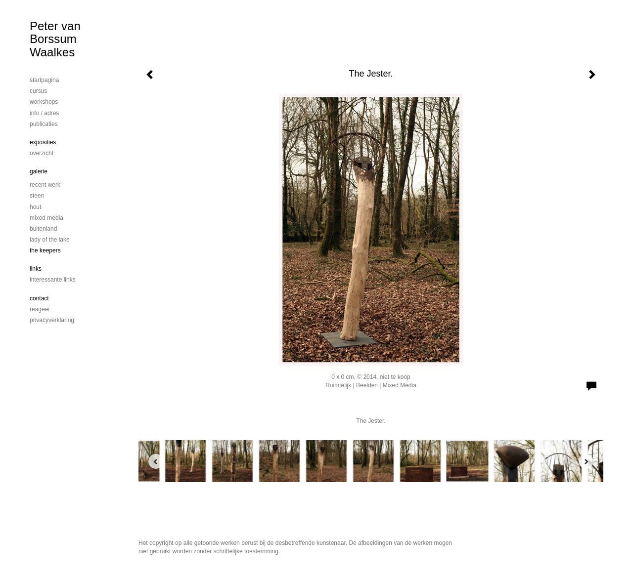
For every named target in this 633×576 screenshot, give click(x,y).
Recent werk (45, 184)
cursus (38, 90)
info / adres (44, 113)
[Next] (586, 461)
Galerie (38, 171)
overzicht (41, 153)
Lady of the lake (50, 239)
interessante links (53, 279)
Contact (39, 298)
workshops (44, 101)
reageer (40, 309)
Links (36, 268)
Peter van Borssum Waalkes (55, 39)
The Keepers (45, 250)
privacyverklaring (52, 320)
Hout (35, 207)
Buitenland (43, 228)
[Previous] (155, 461)
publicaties (44, 124)
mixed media (46, 217)
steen (37, 195)
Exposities (43, 142)
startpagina (44, 80)
